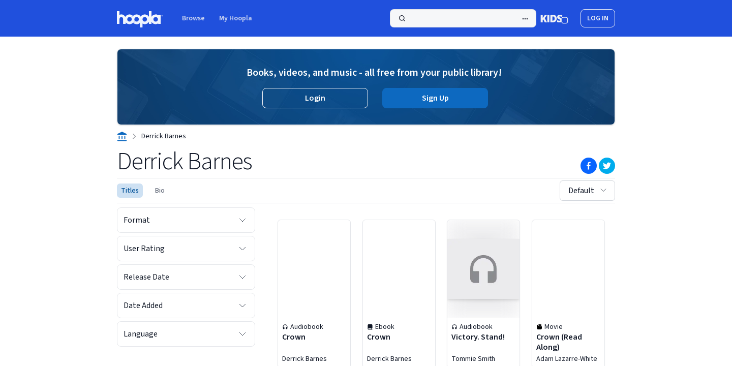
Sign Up (435, 98)
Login (315, 98)
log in (597, 18)
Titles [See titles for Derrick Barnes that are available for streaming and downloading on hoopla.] (130, 191)
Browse (193, 18)
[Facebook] (589, 166)
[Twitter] (607, 166)
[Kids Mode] (554, 18)
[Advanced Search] (525, 18)
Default (588, 190)
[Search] (463, 18)
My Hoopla (235, 18)
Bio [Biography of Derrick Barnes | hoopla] (160, 191)
